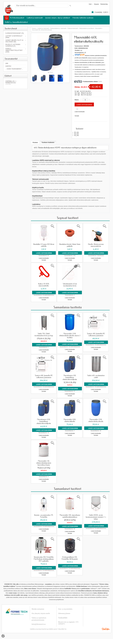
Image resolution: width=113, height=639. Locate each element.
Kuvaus (35, 142)
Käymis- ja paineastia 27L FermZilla (43, 516)
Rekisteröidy (104, 4)
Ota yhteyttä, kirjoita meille (41, 613)
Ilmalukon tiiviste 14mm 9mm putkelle (69, 245)
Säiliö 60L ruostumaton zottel (96, 376)
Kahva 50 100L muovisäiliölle (43, 285)
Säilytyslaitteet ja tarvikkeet (86, 28)
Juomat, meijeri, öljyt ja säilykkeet (57, 18)
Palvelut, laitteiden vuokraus (83, 18)
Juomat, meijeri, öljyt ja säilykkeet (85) (14, 41)
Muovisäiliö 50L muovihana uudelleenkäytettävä (70, 516)
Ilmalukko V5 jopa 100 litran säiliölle (43, 245)
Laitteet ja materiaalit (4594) (13, 36)
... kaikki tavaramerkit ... (14, 69)
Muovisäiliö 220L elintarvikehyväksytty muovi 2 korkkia (69, 335)
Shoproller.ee (106, 628)
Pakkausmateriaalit (73, 28)
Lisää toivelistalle (80, 111)
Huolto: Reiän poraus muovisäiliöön (96, 245)
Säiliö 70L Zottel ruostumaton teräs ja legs (43, 334)
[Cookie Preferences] (3, 636)
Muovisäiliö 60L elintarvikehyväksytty (42, 30)
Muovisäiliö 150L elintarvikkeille (70, 420)
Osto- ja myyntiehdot (65, 608)
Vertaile (77, 116)
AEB (6, 63)
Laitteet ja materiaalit (35, 18)
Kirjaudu (96, 4)
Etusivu (34, 28)
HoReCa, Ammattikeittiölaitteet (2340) (14, 50)
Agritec (8, 66)
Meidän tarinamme (38, 608)
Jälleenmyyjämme (64, 613)
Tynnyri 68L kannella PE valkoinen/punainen (44, 376)
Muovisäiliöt (98, 28)
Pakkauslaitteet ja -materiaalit (58, 28)
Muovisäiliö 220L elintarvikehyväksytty (95, 420)
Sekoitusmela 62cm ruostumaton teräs (70, 285)
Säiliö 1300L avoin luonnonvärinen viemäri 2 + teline (96, 517)
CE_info (76, 132)
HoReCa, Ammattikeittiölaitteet (16, 22)
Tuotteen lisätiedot (48, 142)
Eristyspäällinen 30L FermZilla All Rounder (70, 558)
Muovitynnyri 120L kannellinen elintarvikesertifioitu (44, 421)
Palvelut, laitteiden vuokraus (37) (12, 45)
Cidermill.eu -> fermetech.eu (15, 82)
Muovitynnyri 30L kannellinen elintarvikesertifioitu (70, 377)
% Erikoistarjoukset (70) (14, 33)
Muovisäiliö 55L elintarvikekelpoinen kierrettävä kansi (43, 463)
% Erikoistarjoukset (17, 18)
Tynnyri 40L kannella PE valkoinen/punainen (96, 334)
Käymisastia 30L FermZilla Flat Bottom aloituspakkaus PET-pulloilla (44, 559)
